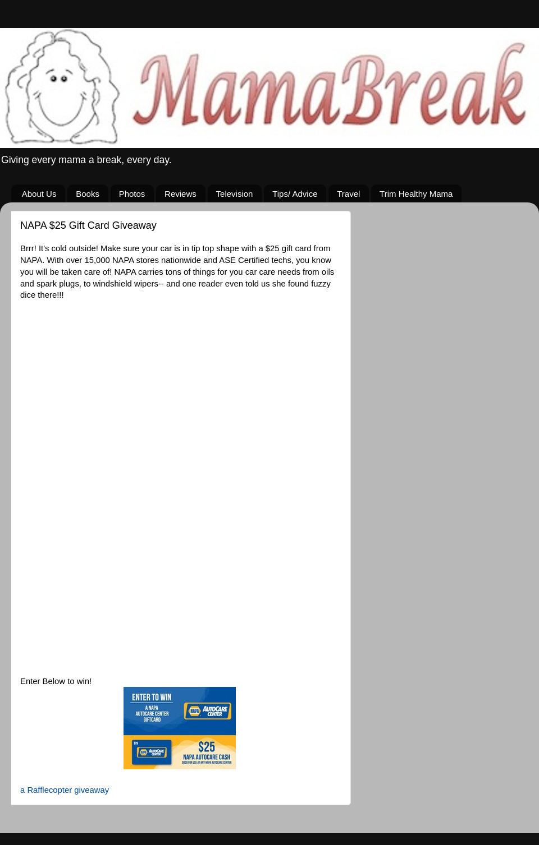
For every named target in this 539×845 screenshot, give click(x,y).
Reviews (181, 193)
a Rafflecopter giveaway (64, 790)
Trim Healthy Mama (416, 193)
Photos (132, 193)
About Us (39, 193)
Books (87, 193)
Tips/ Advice (294, 193)
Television (234, 193)
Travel (348, 193)
